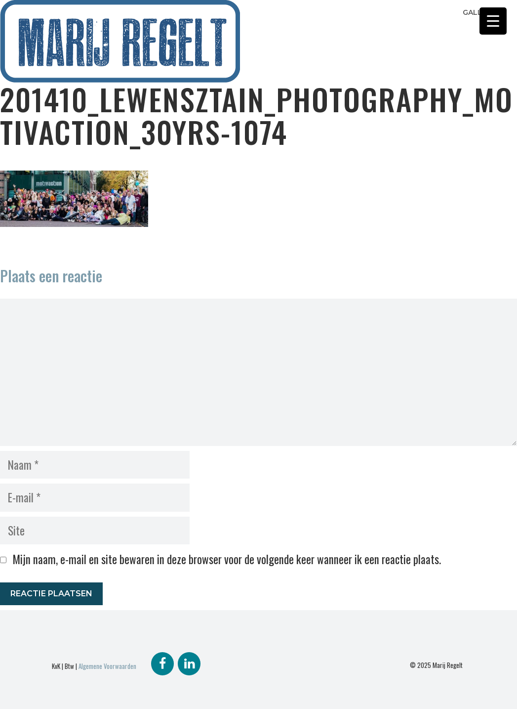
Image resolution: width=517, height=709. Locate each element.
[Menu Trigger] (493, 21)
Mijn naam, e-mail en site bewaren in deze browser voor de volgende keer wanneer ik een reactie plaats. (226, 559)
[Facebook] (162, 663)
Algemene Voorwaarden (107, 666)
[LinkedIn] (189, 663)
